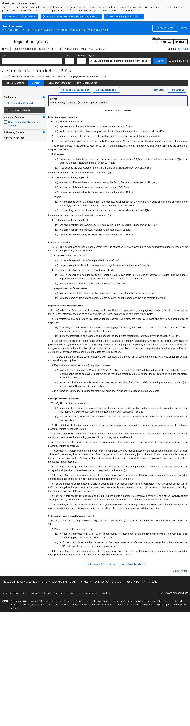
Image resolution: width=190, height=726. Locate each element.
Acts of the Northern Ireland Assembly (22, 76)
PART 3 (61, 76)
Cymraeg (183, 48)
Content (36, 83)
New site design (10, 593)
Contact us (75, 593)
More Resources (84, 83)
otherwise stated (101, 601)
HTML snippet (97, 581)
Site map (46, 593)
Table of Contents (15, 83)
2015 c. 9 (49, 76)
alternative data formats (56, 581)
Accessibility (60, 593)
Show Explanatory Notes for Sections (23, 124)
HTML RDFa (139, 581)
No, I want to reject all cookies (125, 16)
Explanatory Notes (57, 83)
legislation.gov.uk (25, 40)
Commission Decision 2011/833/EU (52, 604)
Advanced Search (178, 60)
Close (184, 28)
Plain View (158, 89)
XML (113, 581)
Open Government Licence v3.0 (60, 601)
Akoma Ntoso (124, 581)
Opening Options (13, 132)
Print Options (177, 89)
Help (24, 593)
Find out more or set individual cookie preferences (72, 16)
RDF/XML (152, 581)
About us (34, 593)
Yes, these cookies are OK (21, 16)
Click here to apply (165, 28)
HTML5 (84, 581)
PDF (107, 581)
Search (160, 60)
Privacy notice (91, 593)
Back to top (181, 570)
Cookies (106, 593)
